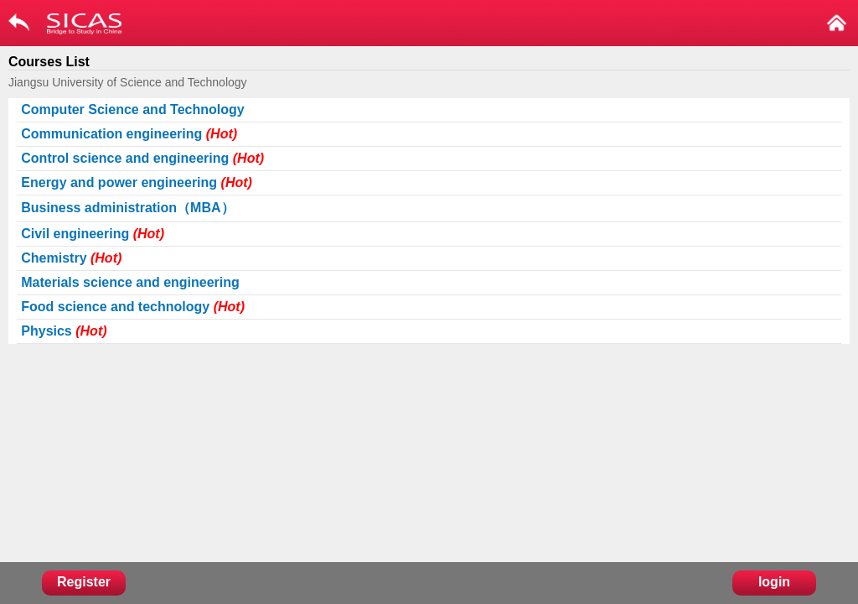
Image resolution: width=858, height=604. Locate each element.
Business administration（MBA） (127, 207)
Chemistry (71, 258)
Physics (63, 331)
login (774, 582)
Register (84, 582)
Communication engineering (129, 134)
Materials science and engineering (130, 282)
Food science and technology (133, 306)
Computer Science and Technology (132, 109)
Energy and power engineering (136, 182)
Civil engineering (92, 233)
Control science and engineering (142, 158)
